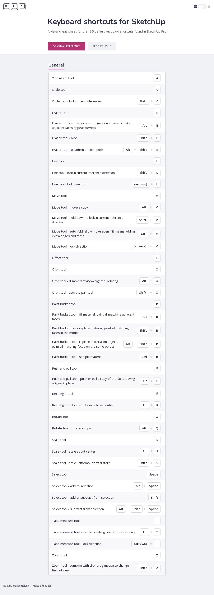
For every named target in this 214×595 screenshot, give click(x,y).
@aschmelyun (21, 585)
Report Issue (102, 46)
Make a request (42, 585)
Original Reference (66, 46)
